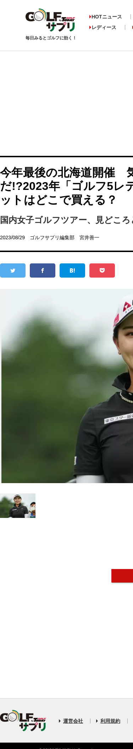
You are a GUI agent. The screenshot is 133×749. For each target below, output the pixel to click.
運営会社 (73, 721)
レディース (104, 27)
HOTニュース (107, 16)
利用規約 (110, 721)
